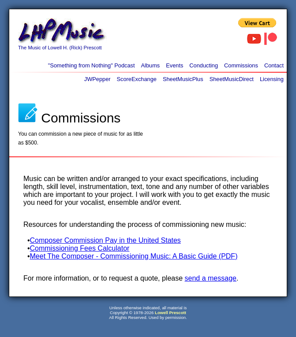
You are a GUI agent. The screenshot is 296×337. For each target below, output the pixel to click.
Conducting (203, 65)
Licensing (272, 79)
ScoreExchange (137, 79)
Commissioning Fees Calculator (80, 248)
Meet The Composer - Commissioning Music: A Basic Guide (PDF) (134, 256)
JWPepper (97, 79)
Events (174, 65)
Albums (150, 65)
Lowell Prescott (170, 312)
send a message (210, 278)
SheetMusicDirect (232, 79)
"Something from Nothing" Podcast (91, 65)
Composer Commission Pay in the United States (105, 240)
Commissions (241, 65)
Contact (274, 65)
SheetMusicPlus (183, 79)
